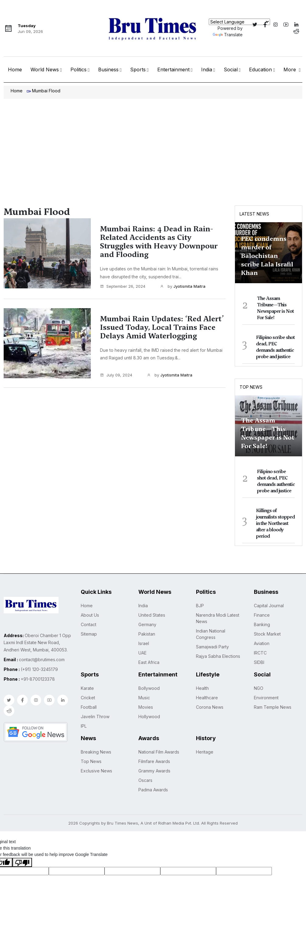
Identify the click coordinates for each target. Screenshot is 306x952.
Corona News (209, 707)
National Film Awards (158, 751)
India (206, 69)
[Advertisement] (153, 144)
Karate (87, 688)
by (182, 286)
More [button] (290, 69)
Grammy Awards (154, 770)
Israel (143, 643)
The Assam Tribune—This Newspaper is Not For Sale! (275, 308)
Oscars (145, 780)
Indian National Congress (210, 634)
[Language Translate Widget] (239, 22)
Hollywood (149, 716)
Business (108, 69)
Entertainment (173, 69)
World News (44, 69)
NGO (258, 688)
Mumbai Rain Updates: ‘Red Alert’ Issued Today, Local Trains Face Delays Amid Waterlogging (162, 327)
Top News (251, 387)
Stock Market (267, 633)
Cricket (88, 697)
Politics (78, 69)
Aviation (261, 643)
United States (151, 615)
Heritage (204, 751)
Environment (266, 697)
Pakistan (146, 633)
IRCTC (260, 652)
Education (260, 69)
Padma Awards (153, 789)
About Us (90, 615)
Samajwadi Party (212, 646)
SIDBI (259, 662)
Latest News (254, 213)
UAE (142, 652)
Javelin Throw (95, 716)
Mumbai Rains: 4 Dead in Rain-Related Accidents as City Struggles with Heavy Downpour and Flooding (159, 242)
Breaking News (96, 751)
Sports (138, 69)
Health (202, 688)
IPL (84, 726)
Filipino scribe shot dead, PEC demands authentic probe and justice (275, 347)
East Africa (148, 662)
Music (144, 697)
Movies (145, 707)
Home (15, 69)
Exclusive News (96, 770)
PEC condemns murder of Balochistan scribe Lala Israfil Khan (267, 255)
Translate (228, 34)
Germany (147, 624)
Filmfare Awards (154, 761)
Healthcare (207, 697)
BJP (200, 605)
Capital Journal (269, 605)
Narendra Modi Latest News (217, 618)
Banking (262, 624)
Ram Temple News (272, 707)
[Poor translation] (22, 862)
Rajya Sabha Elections (218, 656)
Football (89, 707)
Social (231, 69)
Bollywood (149, 688)
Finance (262, 615)
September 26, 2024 (122, 286)
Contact (88, 624)
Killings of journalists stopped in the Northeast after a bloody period (275, 523)
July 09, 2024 (116, 375)
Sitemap (89, 633)
